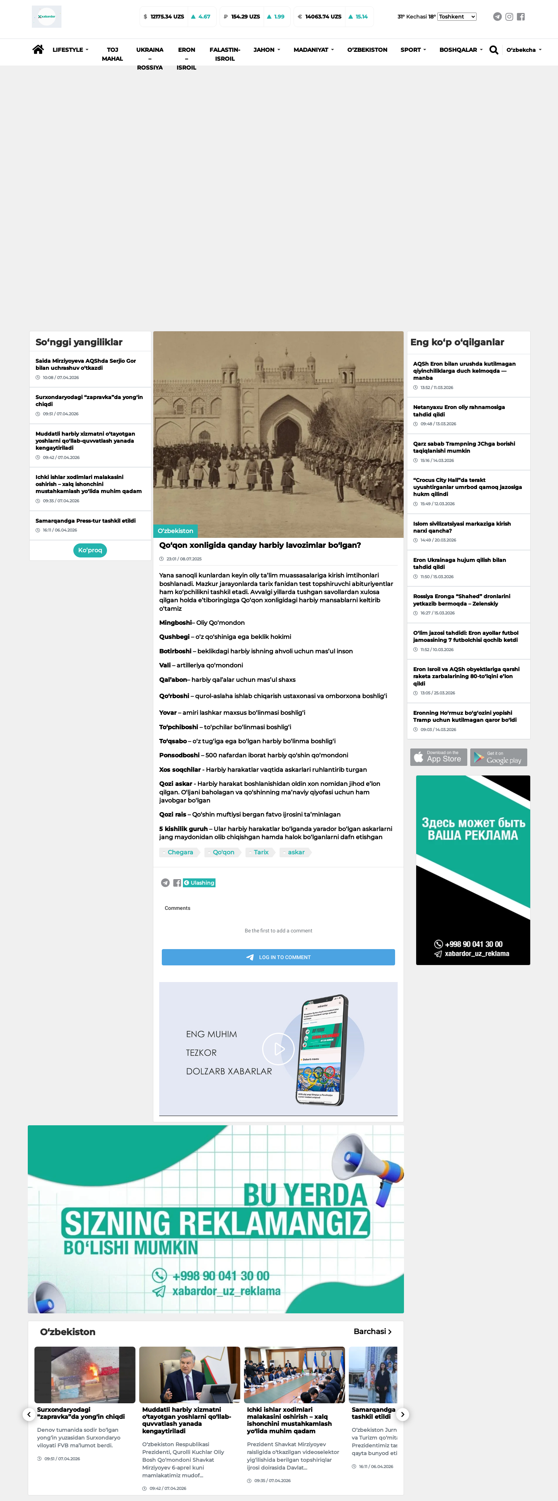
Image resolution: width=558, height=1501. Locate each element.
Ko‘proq (90, 346)
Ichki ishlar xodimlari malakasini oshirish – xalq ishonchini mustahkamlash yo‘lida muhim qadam (289, 1217)
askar (296, 648)
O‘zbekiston (367, 50)
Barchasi (373, 1128)
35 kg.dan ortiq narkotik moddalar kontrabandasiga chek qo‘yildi (184, 1396)
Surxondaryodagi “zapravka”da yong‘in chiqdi (81, 1210)
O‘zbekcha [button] (522, 50)
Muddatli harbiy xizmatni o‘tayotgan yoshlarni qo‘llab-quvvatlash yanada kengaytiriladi (186, 1217)
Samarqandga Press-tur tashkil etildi (389, 1210)
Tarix (261, 648)
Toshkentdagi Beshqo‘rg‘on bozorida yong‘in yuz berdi (79, 1393)
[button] (71, 50)
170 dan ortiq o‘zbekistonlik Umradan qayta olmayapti (289, 1393)
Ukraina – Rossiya (149, 59)
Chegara (180, 648)
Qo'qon (223, 648)
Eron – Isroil (186, 59)
